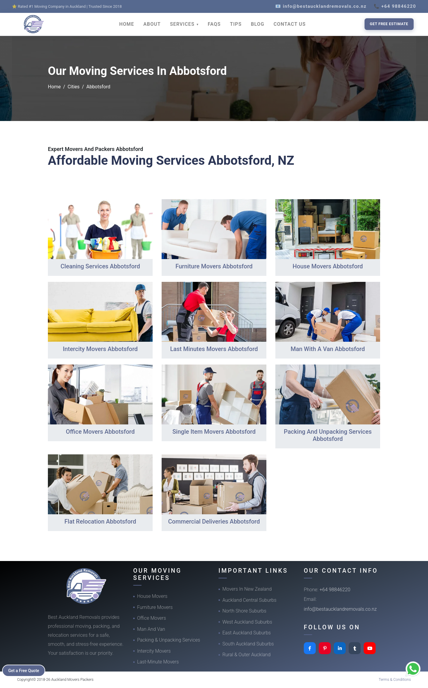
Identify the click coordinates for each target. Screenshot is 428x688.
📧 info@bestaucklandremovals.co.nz (321, 6)
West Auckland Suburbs (247, 622)
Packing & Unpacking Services (168, 640)
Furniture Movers (155, 607)
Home (54, 87)
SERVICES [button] (183, 24)
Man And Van (151, 629)
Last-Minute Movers (158, 662)
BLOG (257, 24)
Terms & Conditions (395, 679)
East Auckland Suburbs (246, 633)
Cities (74, 87)
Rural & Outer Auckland (246, 654)
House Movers (152, 596)
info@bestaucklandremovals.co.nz (340, 609)
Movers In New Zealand (247, 589)
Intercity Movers (154, 651)
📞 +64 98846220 (395, 6)
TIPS (236, 24)
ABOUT (152, 24)
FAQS (214, 24)
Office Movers (151, 618)
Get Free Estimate (389, 24)
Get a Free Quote (24, 670)
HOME (126, 24)
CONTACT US (290, 24)
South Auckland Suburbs (248, 644)
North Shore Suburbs (244, 611)
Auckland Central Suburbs (249, 600)
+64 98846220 (335, 589)
